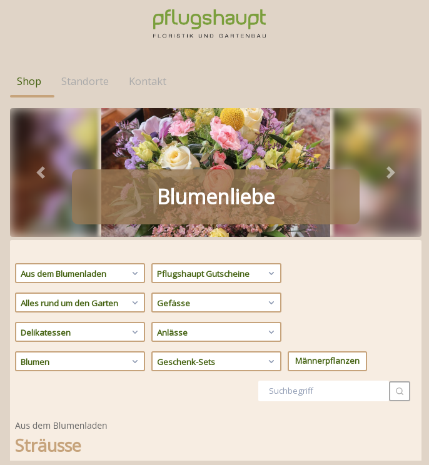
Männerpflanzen (327, 232)
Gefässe (217, 174)
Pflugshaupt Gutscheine (217, 144)
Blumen (81, 232)
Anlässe (217, 203)
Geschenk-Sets (217, 232)
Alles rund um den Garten (81, 174)
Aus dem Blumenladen (81, 144)
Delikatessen (81, 203)
